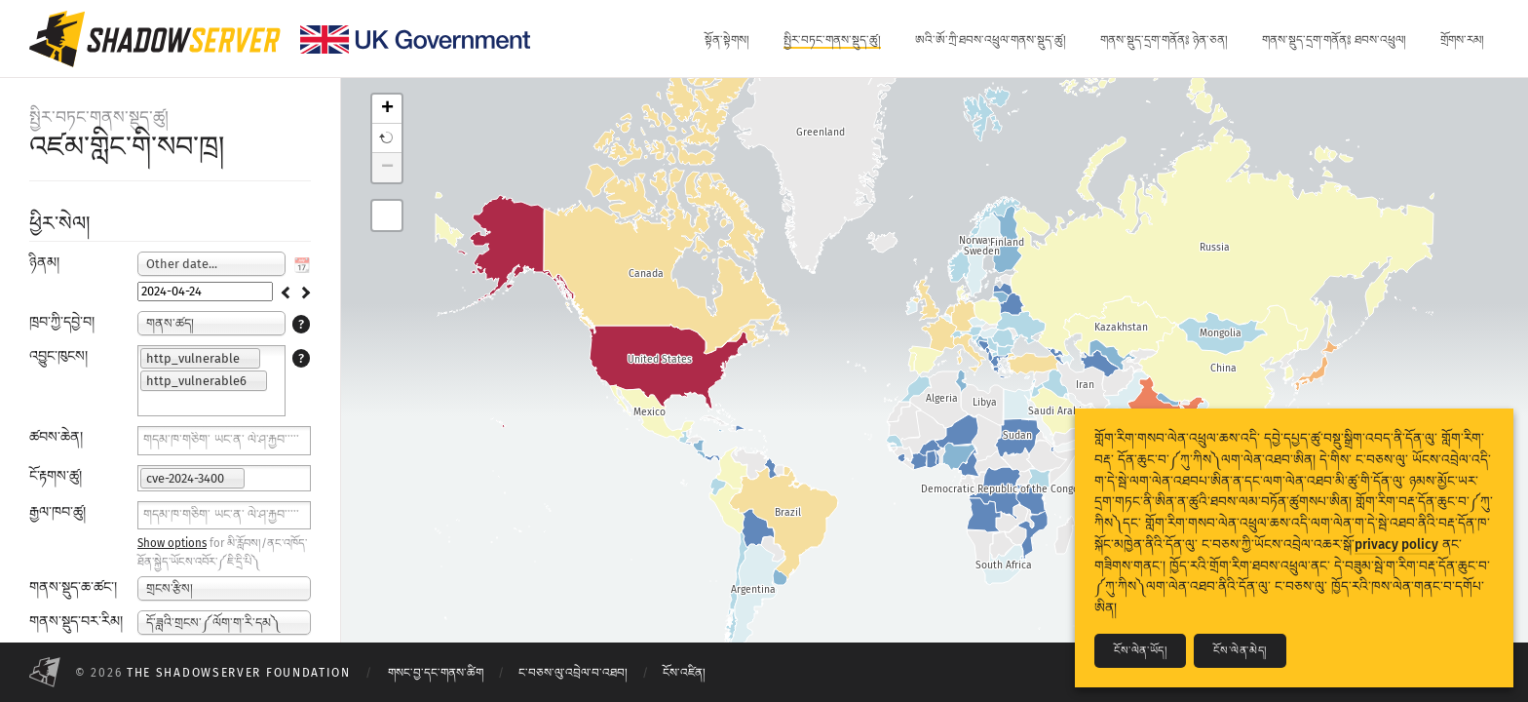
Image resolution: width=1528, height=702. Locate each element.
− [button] (387, 167)
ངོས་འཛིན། (684, 673)
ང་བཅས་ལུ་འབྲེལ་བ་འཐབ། (573, 673)
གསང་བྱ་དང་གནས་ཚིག (435, 673)
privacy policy (1396, 544)
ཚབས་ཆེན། (56, 437)
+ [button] (387, 109)
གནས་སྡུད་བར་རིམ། (76, 621)
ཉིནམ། (44, 262)
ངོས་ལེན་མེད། (1239, 650)
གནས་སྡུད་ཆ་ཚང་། (73, 587)
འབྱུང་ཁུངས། (58, 356)
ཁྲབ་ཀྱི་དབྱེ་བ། (62, 322)
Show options (172, 543)
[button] (386, 138)
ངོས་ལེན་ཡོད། (1140, 650)
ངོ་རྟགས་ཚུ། (55, 476)
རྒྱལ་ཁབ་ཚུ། (57, 512)
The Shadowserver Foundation (239, 673)
